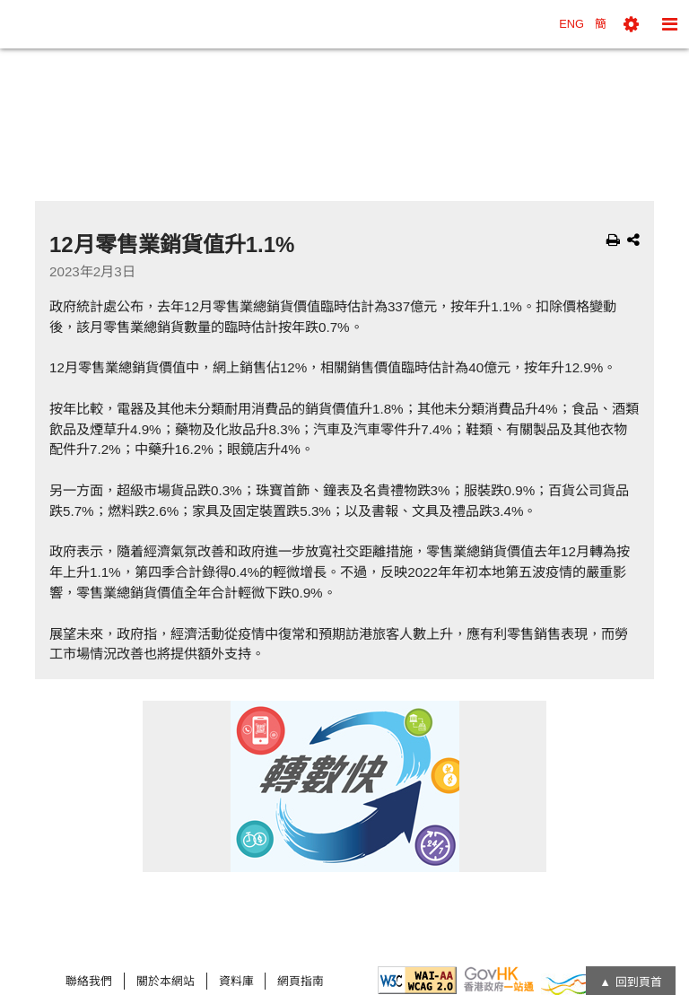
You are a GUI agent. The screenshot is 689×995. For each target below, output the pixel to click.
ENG (571, 24)
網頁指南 (300, 981)
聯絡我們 (88, 981)
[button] (631, 24)
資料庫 (236, 981)
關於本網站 (165, 981)
